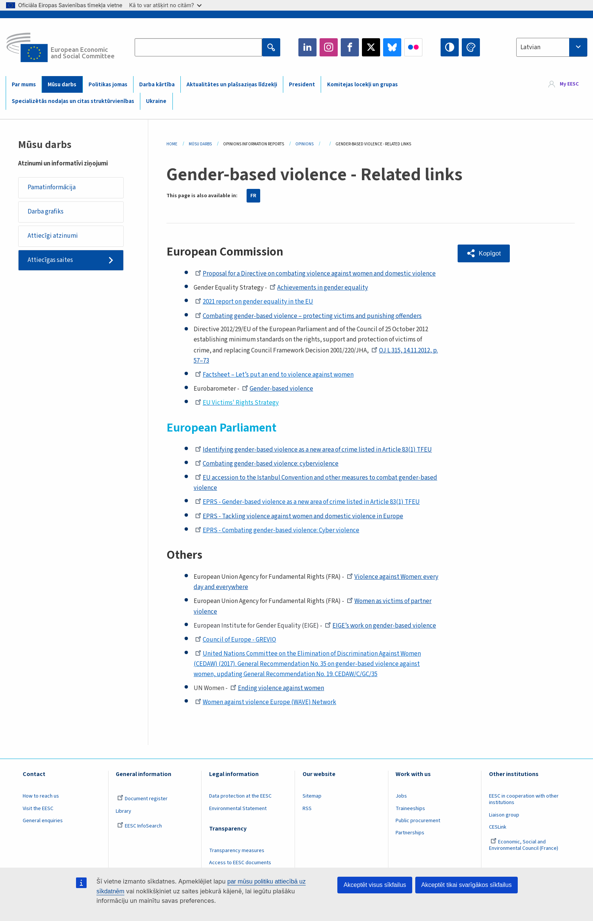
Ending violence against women (277, 688)
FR (253, 195)
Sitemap (312, 796)
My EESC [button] (569, 84)
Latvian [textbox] (530, 47)
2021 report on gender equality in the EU (254, 301)
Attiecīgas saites (50, 260)
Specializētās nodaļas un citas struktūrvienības (73, 101)
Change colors (471, 47)
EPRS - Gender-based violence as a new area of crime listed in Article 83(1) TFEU (307, 501)
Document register (142, 799)
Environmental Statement (238, 808)
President (302, 85)
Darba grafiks (46, 211)
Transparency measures (236, 850)
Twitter (371, 47)
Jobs (401, 796)
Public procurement (418, 820)
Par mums (24, 85)
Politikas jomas (107, 85)
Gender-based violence (277, 388)
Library (123, 811)
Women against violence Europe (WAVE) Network (265, 702)
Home (171, 144)
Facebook (350, 47)
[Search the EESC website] (198, 47)
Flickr (413, 47)
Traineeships (410, 808)
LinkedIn (307, 47)
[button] (484, 253)
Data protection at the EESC (240, 796)
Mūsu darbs (62, 85)
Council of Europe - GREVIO (235, 639)
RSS (307, 808)
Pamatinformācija (52, 187)
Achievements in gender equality (319, 287)
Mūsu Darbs (200, 144)
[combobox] (551, 47)
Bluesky (392, 47)
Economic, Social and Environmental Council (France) (524, 845)
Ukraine (156, 101)
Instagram (329, 47)
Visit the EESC (38, 808)
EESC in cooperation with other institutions (524, 799)
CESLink (497, 827)
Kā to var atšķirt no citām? (165, 5)
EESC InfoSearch (139, 826)
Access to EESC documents (240, 862)
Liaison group (504, 815)
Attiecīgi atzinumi (53, 235)
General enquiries (43, 820)
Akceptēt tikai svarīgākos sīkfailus (466, 885)
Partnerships (410, 833)
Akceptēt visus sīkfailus (374, 885)
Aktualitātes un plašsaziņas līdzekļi (231, 85)
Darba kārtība (157, 85)
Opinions (304, 144)
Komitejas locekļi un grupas (362, 85)
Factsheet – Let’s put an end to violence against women (274, 374)
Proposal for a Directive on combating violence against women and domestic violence (315, 273)
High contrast (450, 47)
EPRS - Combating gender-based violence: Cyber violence (277, 530)
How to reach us (41, 796)
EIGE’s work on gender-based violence (380, 625)
